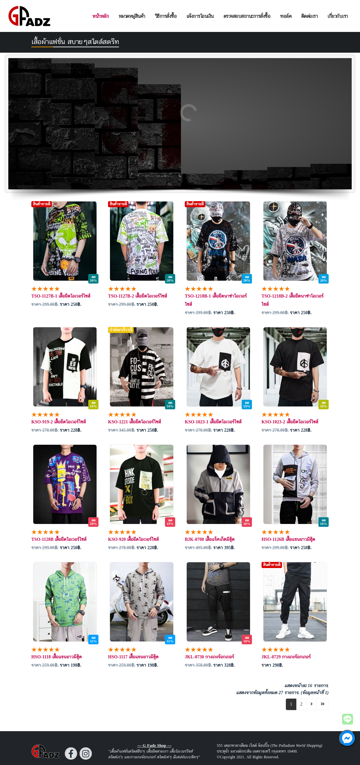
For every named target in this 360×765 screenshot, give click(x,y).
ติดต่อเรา (309, 16)
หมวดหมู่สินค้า (132, 16)
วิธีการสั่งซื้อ (166, 16)
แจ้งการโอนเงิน (200, 16)
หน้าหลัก (100, 16)
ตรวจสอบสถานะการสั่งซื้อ (246, 16)
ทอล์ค (285, 16)
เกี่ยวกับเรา (337, 16)
